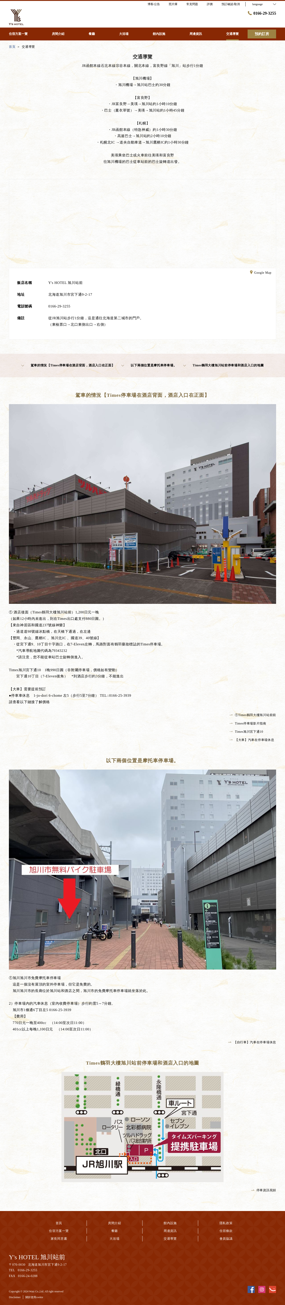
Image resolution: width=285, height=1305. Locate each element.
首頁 (59, 1223)
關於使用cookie (34, 1297)
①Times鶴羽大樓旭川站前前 (253, 715)
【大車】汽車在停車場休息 (252, 740)
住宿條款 (226, 1231)
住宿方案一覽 (59, 1231)
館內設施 (170, 1223)
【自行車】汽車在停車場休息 (252, 1042)
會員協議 (226, 1238)
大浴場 (114, 1238)
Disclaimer (15, 1297)
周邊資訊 (170, 1231)
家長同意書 (59, 1238)
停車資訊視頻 (263, 1190)
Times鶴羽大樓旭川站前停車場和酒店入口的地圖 (223, 365)
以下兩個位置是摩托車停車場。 (149, 365)
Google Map (260, 273)
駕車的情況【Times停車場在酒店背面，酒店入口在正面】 (68, 365)
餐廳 (114, 1231)
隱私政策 (226, 1223)
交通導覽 (170, 1238)
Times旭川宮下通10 (246, 731)
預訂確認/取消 (231, 4)
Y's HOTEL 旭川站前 (37, 1257)
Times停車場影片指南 (248, 723)
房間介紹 (114, 1223)
